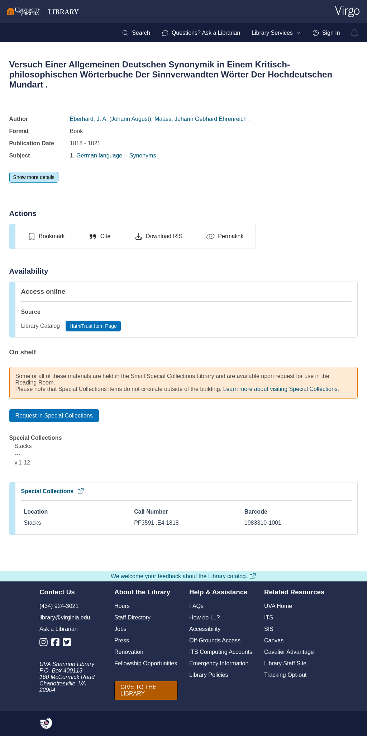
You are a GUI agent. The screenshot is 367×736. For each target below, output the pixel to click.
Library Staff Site (285, 663)
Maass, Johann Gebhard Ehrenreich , (202, 119)
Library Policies (208, 675)
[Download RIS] (158, 236)
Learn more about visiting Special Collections (280, 389)
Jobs (120, 629)
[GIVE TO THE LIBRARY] (146, 690)
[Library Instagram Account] (45, 644)
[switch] (46, 236)
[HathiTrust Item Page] (93, 326)
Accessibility (204, 629)
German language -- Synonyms (116, 155)
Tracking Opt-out (285, 675)
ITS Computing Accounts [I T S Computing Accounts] (220, 652)
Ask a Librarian (58, 629)
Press (121, 640)
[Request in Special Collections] (54, 415)
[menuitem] (136, 33)
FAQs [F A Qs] (196, 606)
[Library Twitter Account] (69, 644)
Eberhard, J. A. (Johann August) (110, 119)
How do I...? (204, 617)
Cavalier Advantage (289, 652)
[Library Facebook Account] (57, 644)
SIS (268, 629)
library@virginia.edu (64, 617)
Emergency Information (218, 663)
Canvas (273, 640)
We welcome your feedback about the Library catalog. (183, 576)
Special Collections (53, 491)
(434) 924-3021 (58, 606)
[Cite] (99, 236)
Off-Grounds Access (214, 640)
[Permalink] (224, 236)
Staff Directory (132, 617)
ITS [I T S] (268, 617)
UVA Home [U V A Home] (278, 606)
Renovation (128, 652)
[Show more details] (33, 177)
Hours (122, 606)
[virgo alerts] (354, 33)
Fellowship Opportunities (145, 663)
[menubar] (231, 33)
